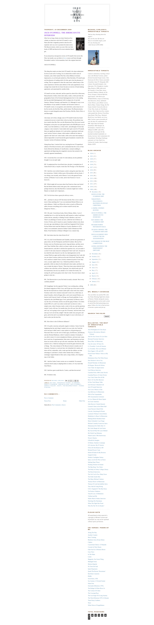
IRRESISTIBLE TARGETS (77, 14)
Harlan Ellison (64, 384)
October (94, 256)
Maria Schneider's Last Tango (96, 421)
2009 (91, 189)
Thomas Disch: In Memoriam (96, 481)
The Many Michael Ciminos (96, 479)
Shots (59, 385)
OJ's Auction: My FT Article (96, 445)
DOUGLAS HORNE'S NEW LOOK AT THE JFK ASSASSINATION (99, 236)
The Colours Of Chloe (94, 590)
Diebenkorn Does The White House (98, 358)
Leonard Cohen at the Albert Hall (97, 406)
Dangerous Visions (64, 382)
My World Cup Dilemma (95, 433)
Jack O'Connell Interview (95, 387)
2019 (91, 161)
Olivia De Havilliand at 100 (95, 447)
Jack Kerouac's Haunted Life (96, 384)
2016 (91, 170)
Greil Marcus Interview (94, 370)
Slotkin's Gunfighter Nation (95, 457)
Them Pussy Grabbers (94, 600)
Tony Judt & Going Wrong (95, 486)
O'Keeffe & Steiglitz (93, 440)
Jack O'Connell (76, 384)
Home (65, 401)
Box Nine (53, 382)
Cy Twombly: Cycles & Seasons (97, 346)
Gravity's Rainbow (51, 384)
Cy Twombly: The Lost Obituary (97, 348)
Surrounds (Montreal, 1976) (96, 586)
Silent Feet (91, 583)
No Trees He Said (93, 566)
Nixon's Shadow (92, 438)
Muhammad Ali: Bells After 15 (96, 426)
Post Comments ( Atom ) (59, 405)
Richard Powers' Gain (94, 450)
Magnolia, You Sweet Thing (96, 559)
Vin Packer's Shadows (94, 491)
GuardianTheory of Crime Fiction (97, 375)
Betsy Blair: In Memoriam (95, 341)
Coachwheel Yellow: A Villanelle (97, 544)
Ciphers (90, 542)
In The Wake (91, 554)
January (94, 281)
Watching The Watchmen (95, 501)
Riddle (90, 576)
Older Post (82, 401)
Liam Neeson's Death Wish (95, 409)
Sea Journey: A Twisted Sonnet (96, 581)
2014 (91, 175)
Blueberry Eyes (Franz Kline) (96, 540)
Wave (89, 603)
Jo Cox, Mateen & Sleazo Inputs (97, 399)
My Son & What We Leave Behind (97, 430)
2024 (91, 153)
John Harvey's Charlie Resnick (96, 404)
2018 (91, 164)
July (93, 265)
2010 (91, 186)
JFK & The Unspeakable (95, 394)
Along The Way (92, 532)
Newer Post (47, 401)
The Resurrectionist (70, 385)
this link (98, 305)
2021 (91, 156)
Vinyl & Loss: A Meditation (95, 493)
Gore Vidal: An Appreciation (96, 367)
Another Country (92, 535)
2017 (91, 167)
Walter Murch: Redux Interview (97, 498)
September (95, 259)
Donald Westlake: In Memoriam (97, 363)
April (93, 273)
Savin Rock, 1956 (93, 578)
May (93, 270)
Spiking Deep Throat (94, 462)
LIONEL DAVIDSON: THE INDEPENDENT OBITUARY (99, 248)
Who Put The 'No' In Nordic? (96, 506)
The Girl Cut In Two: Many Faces (97, 474)
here (65, 58)
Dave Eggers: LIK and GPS (95, 351)
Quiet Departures (93, 569)
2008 (91, 285)
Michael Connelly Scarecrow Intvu (97, 423)
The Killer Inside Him (94, 477)
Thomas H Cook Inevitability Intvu (98, 484)
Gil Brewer (76, 382)
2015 (91, 173)
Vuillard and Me (92, 496)
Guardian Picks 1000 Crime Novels (98, 372)
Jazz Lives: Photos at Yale (95, 389)
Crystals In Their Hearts (94, 547)
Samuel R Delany (50, 385)
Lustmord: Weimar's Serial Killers (97, 414)
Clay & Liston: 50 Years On (95, 344)
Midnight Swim (92, 561)
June (93, 267)
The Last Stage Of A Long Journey (97, 595)
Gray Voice (91, 552)
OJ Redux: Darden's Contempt (96, 443)
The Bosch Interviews (94, 472)
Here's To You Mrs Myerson (96, 380)
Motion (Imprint (92, 564)
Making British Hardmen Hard (96, 418)
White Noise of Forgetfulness (96, 605)
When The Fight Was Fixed (95, 503)
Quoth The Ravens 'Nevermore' (96, 571)
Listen (89, 557)
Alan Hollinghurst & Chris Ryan (97, 329)
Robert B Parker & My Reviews (97, 452)
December (95, 192)
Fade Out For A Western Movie (96, 549)
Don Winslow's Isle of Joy (95, 360)
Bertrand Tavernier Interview (96, 339)
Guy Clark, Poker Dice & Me (96, 377)
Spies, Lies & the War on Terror (97, 460)
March (94, 276)
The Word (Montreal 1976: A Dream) (98, 598)
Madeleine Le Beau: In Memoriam (97, 416)
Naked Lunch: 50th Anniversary (97, 435)
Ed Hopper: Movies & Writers (96, 365)
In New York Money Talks (95, 382)
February (94, 278)
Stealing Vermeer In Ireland (95, 464)
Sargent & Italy (92, 455)
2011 (91, 184)
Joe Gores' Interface (93, 401)
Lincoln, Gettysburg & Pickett (96, 411)
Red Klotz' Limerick (93, 574)
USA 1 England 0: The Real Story (97, 489)
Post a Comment (49, 398)
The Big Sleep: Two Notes (95, 467)
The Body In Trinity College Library (98, 469)
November (95, 254)
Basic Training (92, 537)
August (94, 262)
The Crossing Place (93, 593)
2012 (91, 181)
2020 (91, 159)
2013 (91, 178)
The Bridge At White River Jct (96, 588)
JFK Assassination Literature (96, 397)
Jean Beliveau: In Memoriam (96, 392)
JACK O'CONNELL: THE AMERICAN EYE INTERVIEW (98, 215)
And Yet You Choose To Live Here (97, 336)
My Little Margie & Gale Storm (97, 428)
